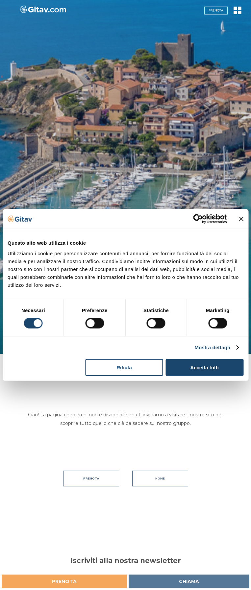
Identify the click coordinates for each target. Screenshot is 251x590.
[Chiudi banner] (241, 219)
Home (160, 478)
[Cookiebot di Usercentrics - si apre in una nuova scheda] (198, 219)
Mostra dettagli (212, 347)
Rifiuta (124, 367)
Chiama (189, 581)
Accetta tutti (204, 367)
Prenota (216, 10)
